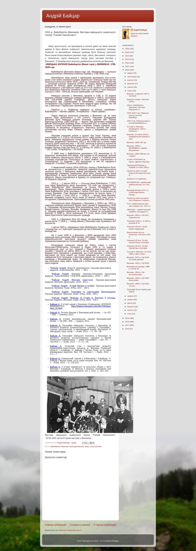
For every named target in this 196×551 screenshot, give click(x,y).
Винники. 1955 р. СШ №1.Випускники (135, 273)
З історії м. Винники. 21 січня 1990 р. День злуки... (139, 253)
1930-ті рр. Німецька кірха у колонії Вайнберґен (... (138, 122)
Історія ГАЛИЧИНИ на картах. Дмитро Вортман (138, 160)
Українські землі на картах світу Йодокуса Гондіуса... (138, 199)
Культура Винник (77, 446)
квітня (130, 303)
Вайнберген (55, 446)
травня (130, 300)
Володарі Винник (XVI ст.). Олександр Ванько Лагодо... (138, 192)
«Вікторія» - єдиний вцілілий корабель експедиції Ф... (139, 211)
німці (87, 446)
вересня (131, 84)
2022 (127, 63)
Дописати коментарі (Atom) (70, 530)
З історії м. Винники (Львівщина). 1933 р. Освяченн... (136, 129)
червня (130, 296)
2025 (127, 52)
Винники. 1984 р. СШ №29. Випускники (138, 279)
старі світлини (96, 446)
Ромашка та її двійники (136, 179)
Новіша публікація (55, 524)
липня (130, 91)
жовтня (130, 80)
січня (129, 314)
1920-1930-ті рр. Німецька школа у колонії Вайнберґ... (138, 115)
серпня (130, 87)
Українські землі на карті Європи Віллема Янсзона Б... (138, 173)
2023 (127, 59)
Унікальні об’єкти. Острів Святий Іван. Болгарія (137, 247)
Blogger (115, 541)
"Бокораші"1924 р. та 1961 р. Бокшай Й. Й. (139, 222)
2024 (127, 56)
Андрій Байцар (62, 16)
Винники (65, 446)
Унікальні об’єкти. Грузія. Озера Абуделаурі (137, 228)
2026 (127, 49)
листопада (132, 77)
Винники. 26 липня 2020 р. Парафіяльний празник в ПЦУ (138, 136)
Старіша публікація (105, 524)
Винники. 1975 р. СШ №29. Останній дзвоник (138, 258)
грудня (130, 73)
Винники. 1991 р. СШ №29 (138, 263)
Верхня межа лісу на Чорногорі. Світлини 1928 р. (138, 234)
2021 (127, 66)
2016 (127, 329)
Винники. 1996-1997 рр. (137, 142)
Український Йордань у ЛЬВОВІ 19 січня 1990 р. (138, 166)
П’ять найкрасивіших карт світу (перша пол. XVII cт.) (139, 205)
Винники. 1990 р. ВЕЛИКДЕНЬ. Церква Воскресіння (137, 148)
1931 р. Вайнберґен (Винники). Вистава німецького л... (136, 107)
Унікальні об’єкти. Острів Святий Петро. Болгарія (138, 241)
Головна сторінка (80, 524)
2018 (127, 322)
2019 (127, 318)
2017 (127, 325)
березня (131, 307)
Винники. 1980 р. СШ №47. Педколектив (138, 216)
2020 (127, 70)
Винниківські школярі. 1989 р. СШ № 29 (138, 268)
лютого (130, 310)
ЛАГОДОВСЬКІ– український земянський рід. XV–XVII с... (139, 184)
